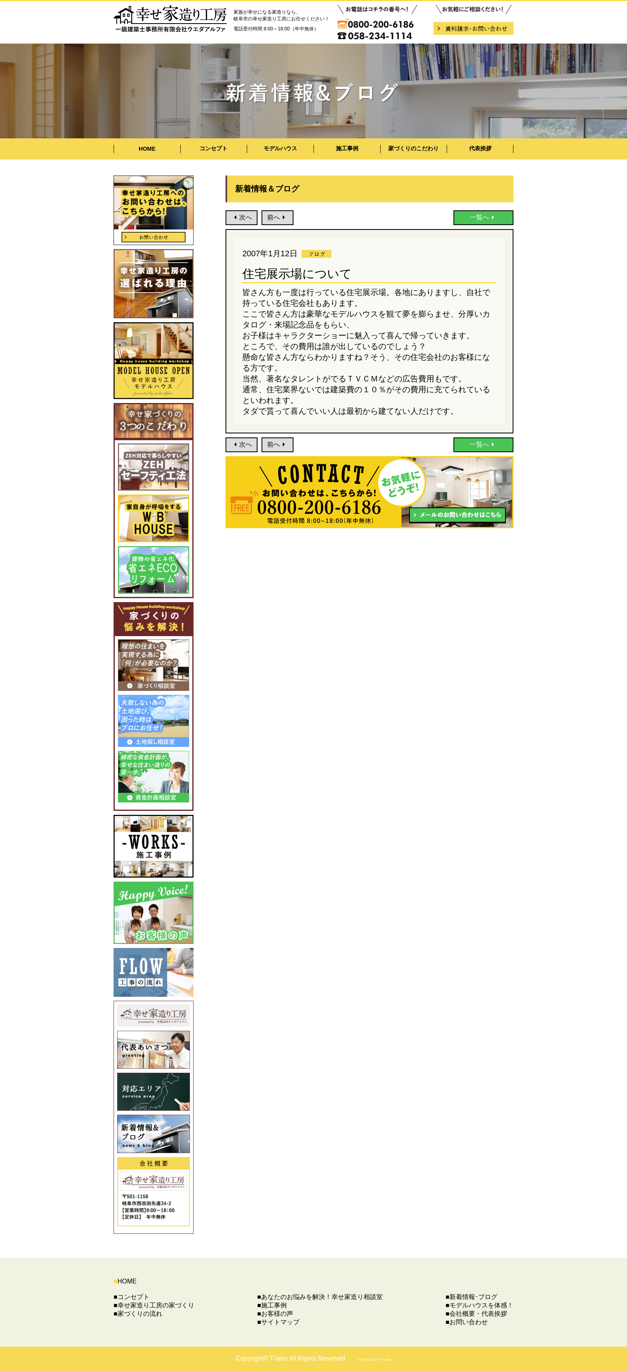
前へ (277, 217)
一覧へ (483, 217)
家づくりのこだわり (413, 148)
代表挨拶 (480, 148)
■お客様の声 (275, 1313)
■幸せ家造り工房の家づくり (154, 1305)
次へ (241, 217)
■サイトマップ (278, 1322)
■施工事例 (272, 1305)
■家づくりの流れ (138, 1313)
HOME (147, 149)
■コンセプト (132, 1296)
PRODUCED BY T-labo (374, 1359)
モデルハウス (280, 148)
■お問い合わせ (466, 1322)
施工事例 (347, 148)
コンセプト (214, 148)
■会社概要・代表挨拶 (476, 1313)
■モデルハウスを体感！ (479, 1305)
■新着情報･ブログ (471, 1296)
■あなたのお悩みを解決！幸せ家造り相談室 (320, 1296)
